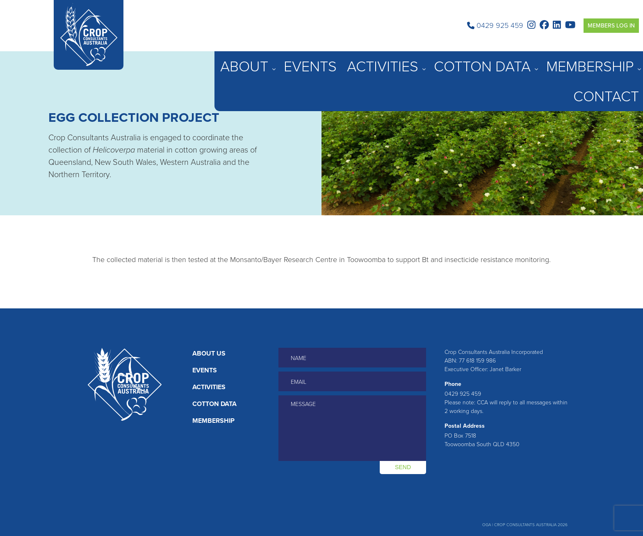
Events (451, 61)
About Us (209, 353)
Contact (626, 61)
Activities (486, 61)
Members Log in (611, 25)
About (418, 61)
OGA (486, 525)
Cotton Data (532, 61)
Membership (582, 61)
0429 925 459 (495, 25)
